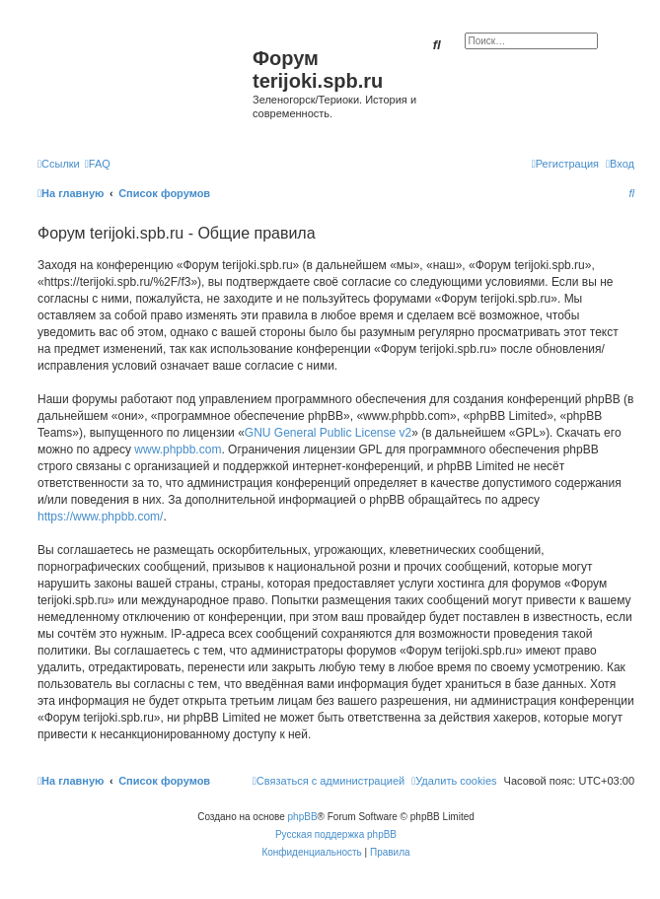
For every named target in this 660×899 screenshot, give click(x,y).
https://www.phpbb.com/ (100, 516)
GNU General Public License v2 (328, 433)
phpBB (303, 816)
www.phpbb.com (177, 449)
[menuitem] (97, 163)
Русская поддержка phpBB (336, 834)
